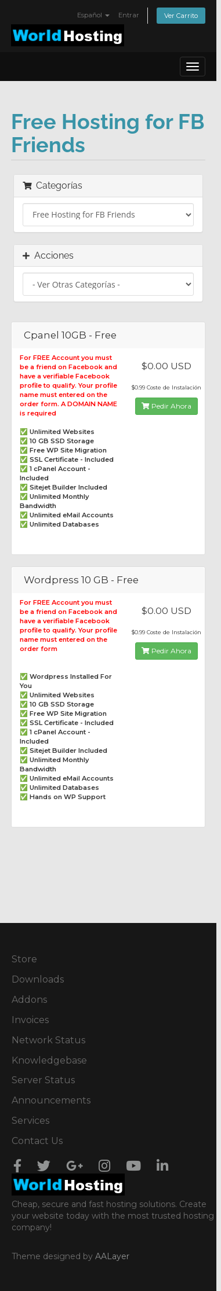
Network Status (48, 1040)
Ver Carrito (181, 16)
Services (30, 1120)
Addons (29, 999)
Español (93, 15)
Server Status (43, 1080)
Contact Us (37, 1140)
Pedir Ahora (166, 406)
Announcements (51, 1100)
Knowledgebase (49, 1060)
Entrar (128, 15)
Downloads (38, 979)
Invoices (30, 1019)
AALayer (112, 1256)
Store (24, 959)
